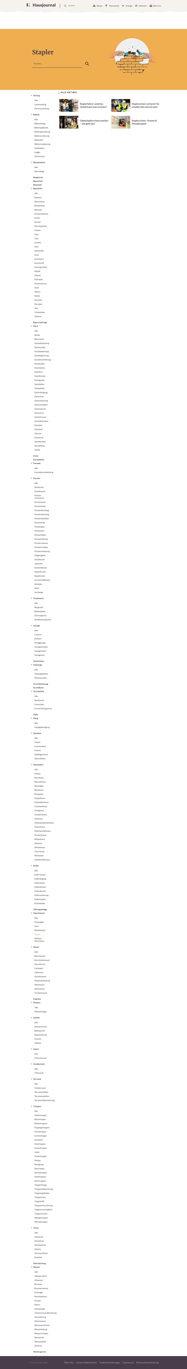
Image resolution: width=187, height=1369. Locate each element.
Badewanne (39, 1030)
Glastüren (38, 1237)
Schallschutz (39, 1064)
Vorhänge (38, 592)
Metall (37, 271)
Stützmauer (39, 988)
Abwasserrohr (40, 1026)
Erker (36, 456)
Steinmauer (39, 984)
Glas (36, 238)
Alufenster (39, 487)
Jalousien (38, 563)
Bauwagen (39, 786)
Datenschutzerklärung (147, 1362)
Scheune (38, 843)
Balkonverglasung (42, 144)
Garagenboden (41, 647)
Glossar (37, 433)
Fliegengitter (40, 555)
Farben (37, 230)
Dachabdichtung (41, 343)
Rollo (36, 588)
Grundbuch (38, 687)
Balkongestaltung (42, 131)
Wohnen (143, 5)
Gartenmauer (40, 976)
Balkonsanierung (41, 136)
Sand (36, 287)
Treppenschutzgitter (43, 1209)
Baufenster (39, 700)
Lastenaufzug (40, 104)
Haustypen (38, 764)
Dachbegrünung (41, 355)
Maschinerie (39, 913)
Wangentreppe (41, 1217)
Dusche (37, 1039)
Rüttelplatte (39, 930)
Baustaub (37, 184)
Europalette (38, 459)
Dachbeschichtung (42, 359)
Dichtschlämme (41, 214)
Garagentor (39, 655)
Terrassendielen (41, 1092)
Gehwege (37, 664)
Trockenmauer (40, 993)
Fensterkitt (39, 530)
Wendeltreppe (40, 1222)
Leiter (37, 1152)
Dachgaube (39, 380)
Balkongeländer (41, 127)
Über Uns (157, 5)
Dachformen (39, 376)
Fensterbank (39, 506)
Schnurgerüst (40, 615)
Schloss (37, 1249)
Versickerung (40, 1317)
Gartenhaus (38, 661)
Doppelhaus (39, 798)
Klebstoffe (39, 250)
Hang (35, 718)
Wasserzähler (40, 1341)
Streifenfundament (42, 619)
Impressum (128, 1362)
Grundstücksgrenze (43, 708)
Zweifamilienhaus (42, 859)
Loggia (37, 152)
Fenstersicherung (42, 551)
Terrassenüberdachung (44, 1100)
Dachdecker (39, 368)
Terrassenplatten (41, 1096)
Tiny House (39, 851)
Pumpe (37, 1300)
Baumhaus (39, 777)
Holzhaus (38, 818)
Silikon (37, 291)
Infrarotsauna (40, 1058)
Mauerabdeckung (42, 980)
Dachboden (39, 363)
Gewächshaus (40, 814)
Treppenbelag (40, 1185)
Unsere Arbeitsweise (86, 1362)
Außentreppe (40, 1115)
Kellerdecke (39, 883)
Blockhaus (39, 790)
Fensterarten (40, 502)
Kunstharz (39, 259)
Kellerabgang (40, 878)
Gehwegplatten (41, 673)
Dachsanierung (41, 400)
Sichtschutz (39, 156)
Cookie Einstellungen (109, 1362)
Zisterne (38, 1345)
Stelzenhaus (39, 847)
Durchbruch (39, 964)
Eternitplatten (40, 226)
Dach (35, 326)
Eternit (37, 222)
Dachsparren (40, 409)
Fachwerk (38, 968)
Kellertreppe (40, 899)
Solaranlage (39, 1309)
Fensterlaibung (41, 539)
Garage (36, 625)
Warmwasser (40, 1321)
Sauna (36, 1049)
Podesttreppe (40, 1156)
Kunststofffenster (42, 580)
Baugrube (38, 607)
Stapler (37, 934)
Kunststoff (39, 263)
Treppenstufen (40, 1213)
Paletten (37, 999)
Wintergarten (39, 1351)
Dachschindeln (41, 404)
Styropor (38, 304)
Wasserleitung (40, 1329)
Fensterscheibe (41, 547)
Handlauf (38, 1140)
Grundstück (38, 691)
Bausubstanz (40, 781)
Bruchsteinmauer (42, 960)
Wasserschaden (41, 1333)
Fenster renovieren (39, 496)
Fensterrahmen (41, 543)
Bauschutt (38, 181)
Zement (37, 316)
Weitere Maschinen (39, 939)
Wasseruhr (39, 1337)
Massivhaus (39, 827)
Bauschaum (39, 201)
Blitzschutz (39, 339)
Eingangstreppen (41, 1127)
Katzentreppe (40, 1148)
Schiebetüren (40, 1245)
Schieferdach (40, 441)
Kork (36, 255)
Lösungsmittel (40, 267)
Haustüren (39, 1241)
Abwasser (38, 1280)
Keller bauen (40, 874)
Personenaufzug (41, 108)
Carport (37, 634)
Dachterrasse (40, 417)
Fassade (37, 463)
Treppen (37, 1106)
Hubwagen (39, 922)
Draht (37, 218)
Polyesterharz (40, 283)
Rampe (37, 1160)
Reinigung (38, 1164)
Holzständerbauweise (44, 822)
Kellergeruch (40, 891)
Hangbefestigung (42, 727)
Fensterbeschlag (41, 510)
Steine (37, 296)
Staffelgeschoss (41, 754)
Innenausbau (40, 746)
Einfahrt (38, 638)
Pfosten (36, 1002)
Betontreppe (40, 1119)
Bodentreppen (40, 1123)
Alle (36, 100)
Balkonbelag (39, 123)
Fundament (38, 598)
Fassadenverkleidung (43, 472)
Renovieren (114, 5)
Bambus (38, 197)
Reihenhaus (39, 839)
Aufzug (36, 95)
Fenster (36, 478)
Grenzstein (39, 704)
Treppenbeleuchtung (43, 1189)
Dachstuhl (39, 413)
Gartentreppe (40, 1135)
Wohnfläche (39, 758)
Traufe (37, 450)
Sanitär (36, 1017)
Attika (37, 335)
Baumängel (39, 171)
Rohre (37, 1304)
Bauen (99, 5)
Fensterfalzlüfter (41, 518)
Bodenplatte (39, 611)
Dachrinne (39, 396)
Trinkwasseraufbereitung (45, 1313)
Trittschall (38, 1073)
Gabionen (38, 972)
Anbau (37, 742)
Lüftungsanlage (40, 909)
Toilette (37, 1043)
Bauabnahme (39, 162)
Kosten (37, 750)
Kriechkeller (39, 903)
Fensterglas (39, 526)
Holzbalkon (39, 148)
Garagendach (40, 651)
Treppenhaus (40, 1197)
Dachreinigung (40, 392)
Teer (36, 308)
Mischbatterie (40, 1296)
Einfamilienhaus (41, 802)
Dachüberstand (41, 421)
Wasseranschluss (42, 1325)
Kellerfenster (40, 571)
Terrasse (37, 1079)
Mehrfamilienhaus (42, 831)
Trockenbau (39, 312)
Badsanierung (40, 1034)
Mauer (36, 947)
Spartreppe (39, 1168)
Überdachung (39, 1263)
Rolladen (38, 584)
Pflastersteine (40, 678)
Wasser (36, 1267)
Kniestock (38, 437)
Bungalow (38, 794)
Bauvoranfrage (40, 322)
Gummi (37, 242)
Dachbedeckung (41, 351)
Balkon (36, 114)
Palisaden (38, 279)
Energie (129, 5)
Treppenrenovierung (43, 1205)
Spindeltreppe (40, 1172)
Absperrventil (40, 1276)
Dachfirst (38, 372)
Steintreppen (40, 1181)
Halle (35, 714)
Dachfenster (39, 491)
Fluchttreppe (40, 1131)
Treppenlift (39, 1201)
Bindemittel (39, 205)
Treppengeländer (41, 1193)
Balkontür (38, 140)
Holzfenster (39, 559)
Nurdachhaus (40, 835)
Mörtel (37, 275)
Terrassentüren (41, 1253)
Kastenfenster (40, 567)
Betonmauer (39, 956)
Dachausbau (39, 347)
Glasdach (38, 429)
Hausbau (37, 733)
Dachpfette (39, 388)
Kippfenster (39, 576)
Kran (36, 926)
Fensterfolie (39, 522)
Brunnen (38, 1284)
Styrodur (38, 300)
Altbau (37, 773)
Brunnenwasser (41, 1288)
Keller (36, 865)
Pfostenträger (40, 1011)
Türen (36, 1228)
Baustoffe (37, 188)
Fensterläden (40, 535)
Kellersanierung (41, 895)
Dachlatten (39, 384)
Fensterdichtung (41, 514)
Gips (36, 234)
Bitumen (38, 209)
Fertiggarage (39, 642)
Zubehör (38, 1257)
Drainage (38, 1292)
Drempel (38, 425)
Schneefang (39, 445)
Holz (36, 246)
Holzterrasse (40, 1088)
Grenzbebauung (40, 684)
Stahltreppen (40, 1176)
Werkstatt (39, 855)
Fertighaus (39, 810)
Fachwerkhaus (40, 806)
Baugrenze (38, 177)
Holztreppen (40, 1144)
